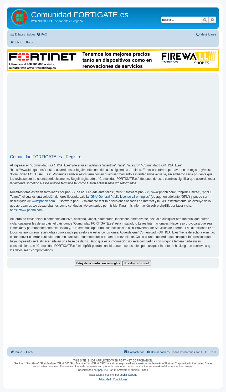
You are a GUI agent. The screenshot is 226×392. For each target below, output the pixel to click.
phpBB (102, 370)
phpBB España (128, 374)
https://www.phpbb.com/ (26, 210)
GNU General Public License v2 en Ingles (120, 196)
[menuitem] (42, 34)
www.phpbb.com (43, 201)
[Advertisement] (113, 115)
